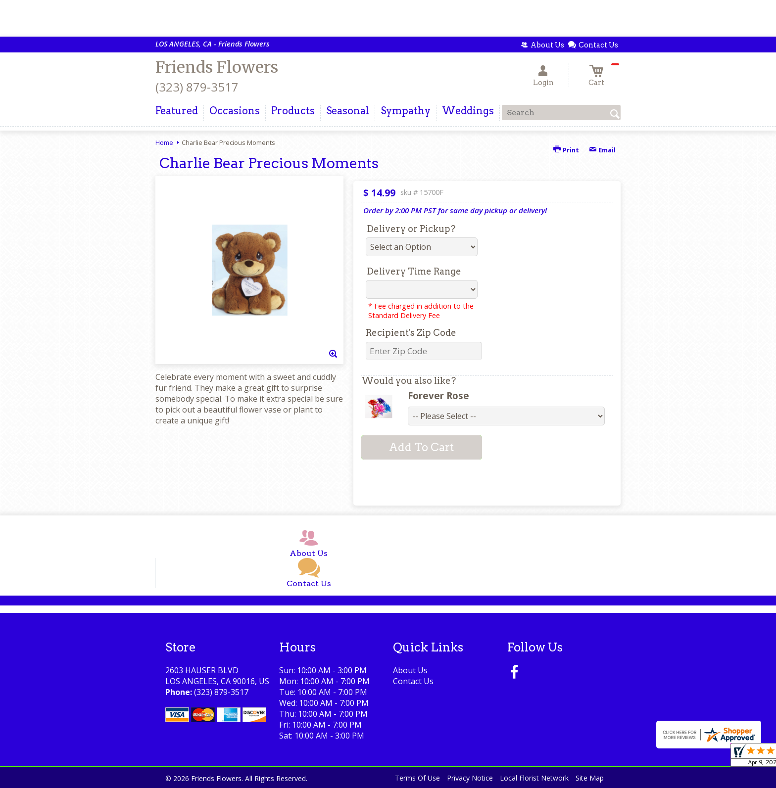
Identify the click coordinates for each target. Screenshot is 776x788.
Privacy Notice (470, 778)
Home (164, 142)
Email (602, 149)
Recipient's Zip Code (411, 332)
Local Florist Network (534, 778)
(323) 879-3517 (197, 87)
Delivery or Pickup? (411, 229)
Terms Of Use (417, 778)
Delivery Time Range (414, 271)
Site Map (590, 778)
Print (566, 149)
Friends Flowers (216, 67)
